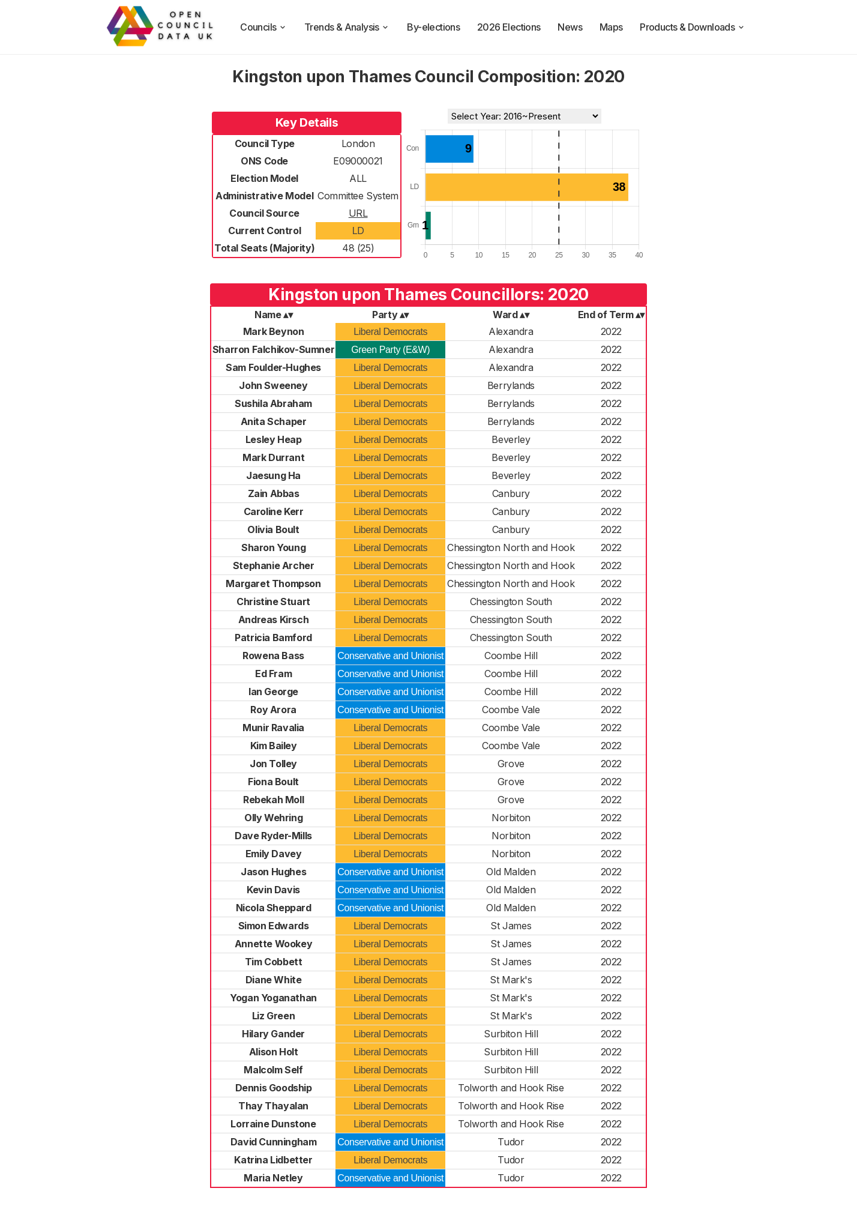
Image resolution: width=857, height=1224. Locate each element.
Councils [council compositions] (263, 27)
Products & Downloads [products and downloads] (692, 27)
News (570, 27)
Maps (611, 27)
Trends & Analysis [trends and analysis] (347, 27)
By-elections (433, 27)
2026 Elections (509, 27)
